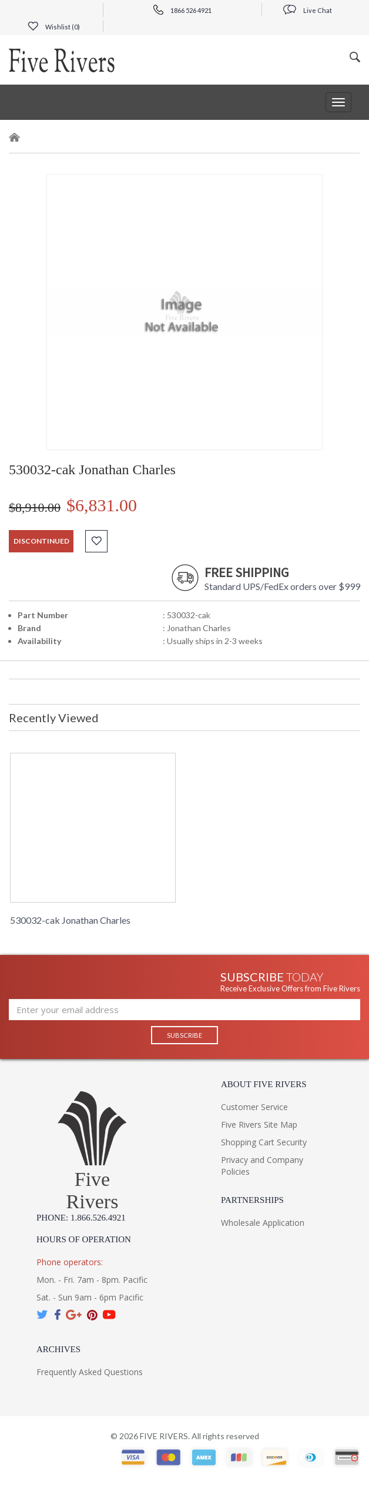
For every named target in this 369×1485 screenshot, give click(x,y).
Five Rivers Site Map (259, 1124)
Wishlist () (54, 27)
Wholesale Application (262, 1222)
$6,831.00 (101, 505)
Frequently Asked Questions (89, 1371)
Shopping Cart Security (264, 1142)
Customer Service (254, 1106)
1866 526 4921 (182, 10)
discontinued (41, 541)
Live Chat (307, 10)
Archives (58, 1349)
